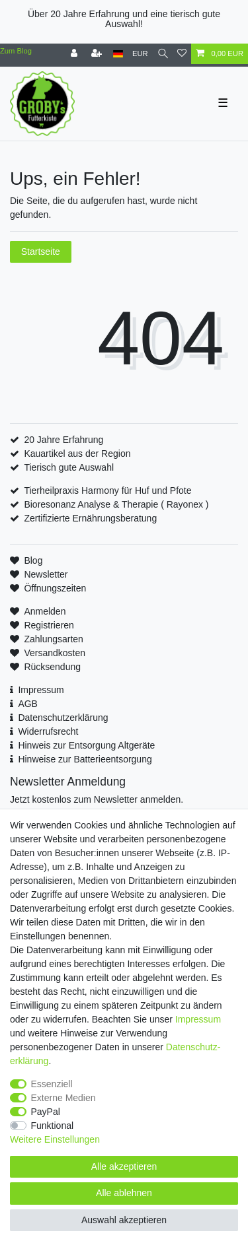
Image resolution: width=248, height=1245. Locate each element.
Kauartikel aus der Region (77, 453)
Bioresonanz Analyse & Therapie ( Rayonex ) (116, 504)
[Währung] (140, 54)
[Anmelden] (75, 54)
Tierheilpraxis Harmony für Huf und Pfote (107, 490)
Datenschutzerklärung (63, 717)
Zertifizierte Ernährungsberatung (90, 518)
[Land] (118, 54)
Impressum (40, 690)
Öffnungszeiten (55, 588)
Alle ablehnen (124, 1193)
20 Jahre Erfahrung (63, 439)
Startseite (40, 251)
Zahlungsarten (53, 639)
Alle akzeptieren (124, 1166)
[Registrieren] (98, 54)
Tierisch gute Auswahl (69, 467)
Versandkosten (54, 653)
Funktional (52, 1125)
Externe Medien (63, 1098)
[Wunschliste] (182, 54)
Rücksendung (52, 666)
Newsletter (45, 574)
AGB (28, 703)
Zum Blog (16, 51)
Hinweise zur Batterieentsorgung (84, 759)
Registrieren (48, 625)
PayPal (45, 1111)
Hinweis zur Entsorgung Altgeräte (86, 745)
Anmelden (44, 611)
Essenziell (52, 1084)
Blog (33, 560)
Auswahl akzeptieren (124, 1220)
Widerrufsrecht (48, 731)
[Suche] (163, 54)
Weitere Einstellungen (55, 1139)
